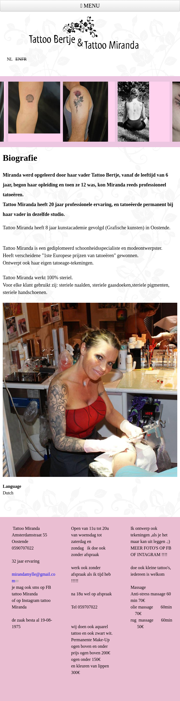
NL (10, 59)
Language (12, 486)
